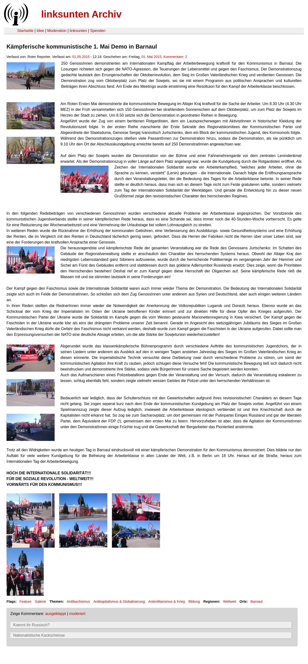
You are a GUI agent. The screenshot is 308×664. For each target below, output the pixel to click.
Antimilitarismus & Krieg (166, 601)
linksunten (78, 31)
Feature (25, 601)
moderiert (77, 614)
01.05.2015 (81, 57)
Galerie (40, 601)
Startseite (25, 31)
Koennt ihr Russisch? (31, 625)
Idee (40, 31)
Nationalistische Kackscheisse (39, 635)
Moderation (56, 31)
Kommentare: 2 (175, 57)
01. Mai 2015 (151, 57)
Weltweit (229, 601)
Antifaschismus (78, 601)
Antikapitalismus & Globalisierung (119, 601)
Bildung (194, 601)
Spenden (97, 31)
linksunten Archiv (81, 14)
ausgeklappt (55, 614)
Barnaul (256, 601)
